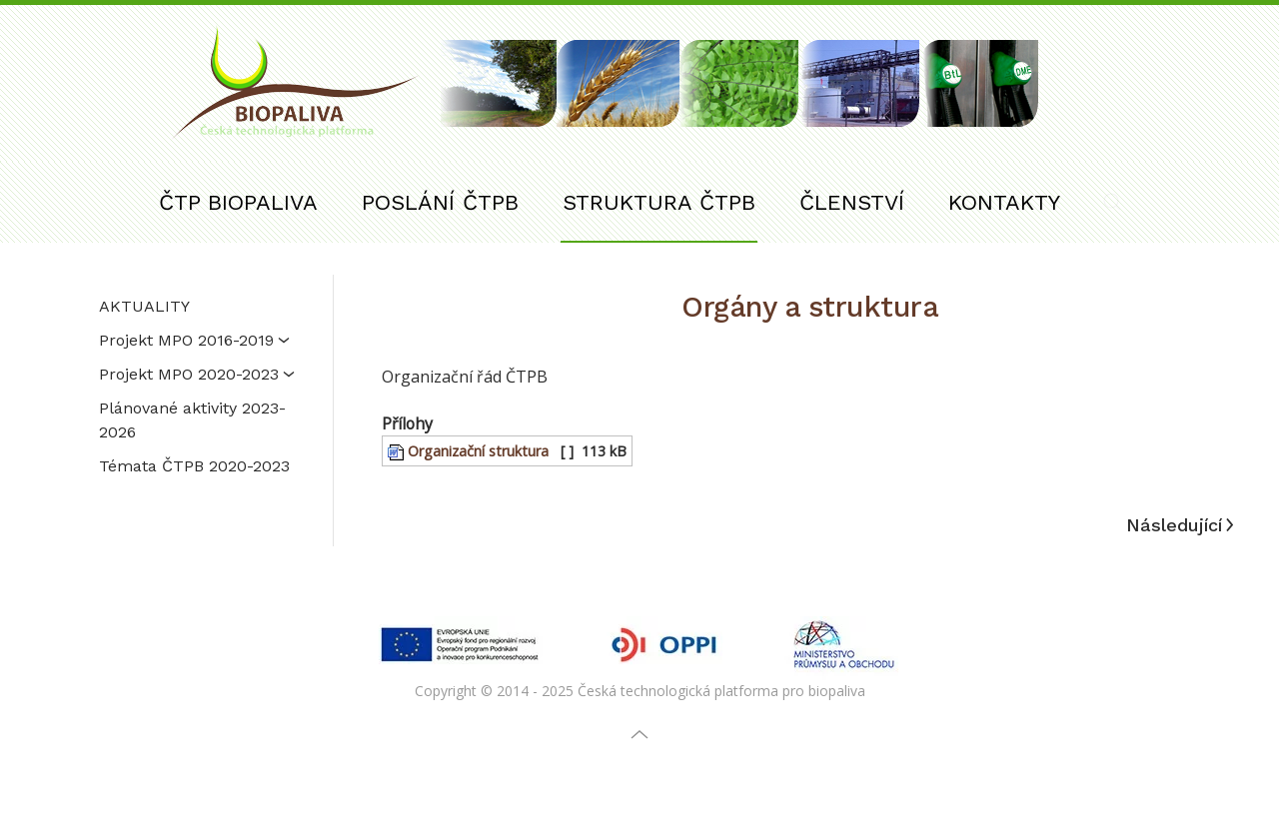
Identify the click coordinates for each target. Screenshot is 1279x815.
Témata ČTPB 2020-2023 (194, 465)
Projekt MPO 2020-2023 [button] (197, 374)
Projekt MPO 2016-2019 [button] (194, 340)
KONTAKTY (1004, 202)
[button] (1112, 202)
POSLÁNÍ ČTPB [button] (440, 202)
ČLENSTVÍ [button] (851, 202)
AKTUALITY (144, 306)
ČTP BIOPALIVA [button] (238, 202)
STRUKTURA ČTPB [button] (659, 202)
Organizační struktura (468, 450)
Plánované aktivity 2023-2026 (192, 420)
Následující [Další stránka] (1180, 524)
